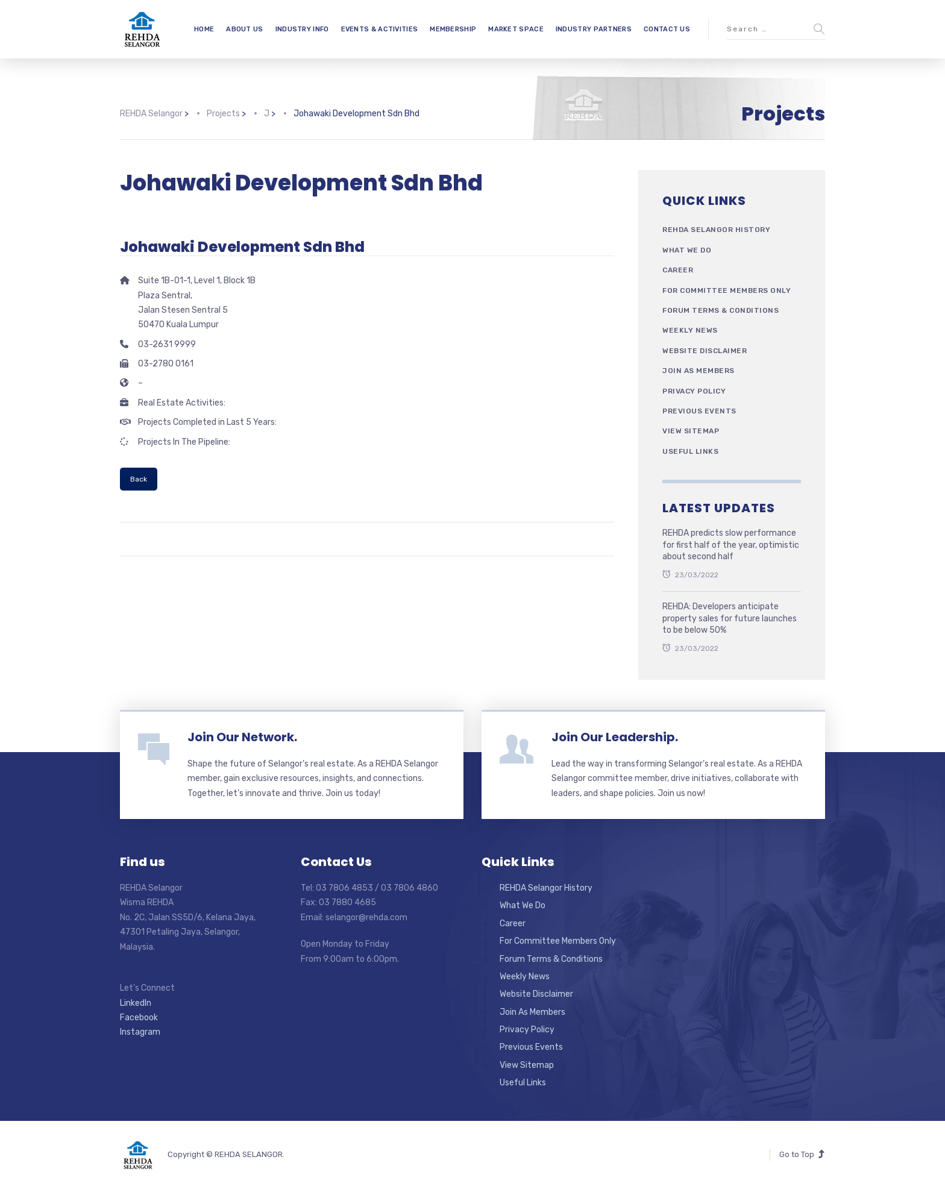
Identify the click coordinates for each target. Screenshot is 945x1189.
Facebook (139, 1017)
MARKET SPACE (516, 29)
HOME (204, 29)
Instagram (140, 1032)
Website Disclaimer (704, 351)
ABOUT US (244, 29)
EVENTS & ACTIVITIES (379, 29)
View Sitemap (690, 431)
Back (138, 479)
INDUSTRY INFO (302, 29)
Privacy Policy (694, 391)
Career (677, 270)
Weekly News (690, 330)
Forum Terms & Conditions (720, 310)
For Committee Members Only (726, 290)
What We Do (686, 250)
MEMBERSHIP (453, 29)
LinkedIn (135, 1003)
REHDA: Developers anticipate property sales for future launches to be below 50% (729, 618)
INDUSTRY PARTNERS (594, 29)
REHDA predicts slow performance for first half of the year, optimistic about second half (730, 545)
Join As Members (698, 370)
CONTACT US (667, 29)
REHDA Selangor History (716, 229)
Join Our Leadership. (614, 737)
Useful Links (690, 451)
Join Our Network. (242, 737)
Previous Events (699, 411)
